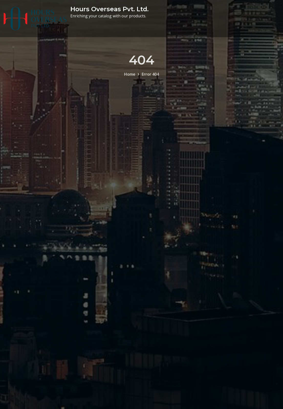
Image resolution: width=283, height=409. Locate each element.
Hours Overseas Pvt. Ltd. (109, 9)
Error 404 (150, 77)
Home (129, 77)
